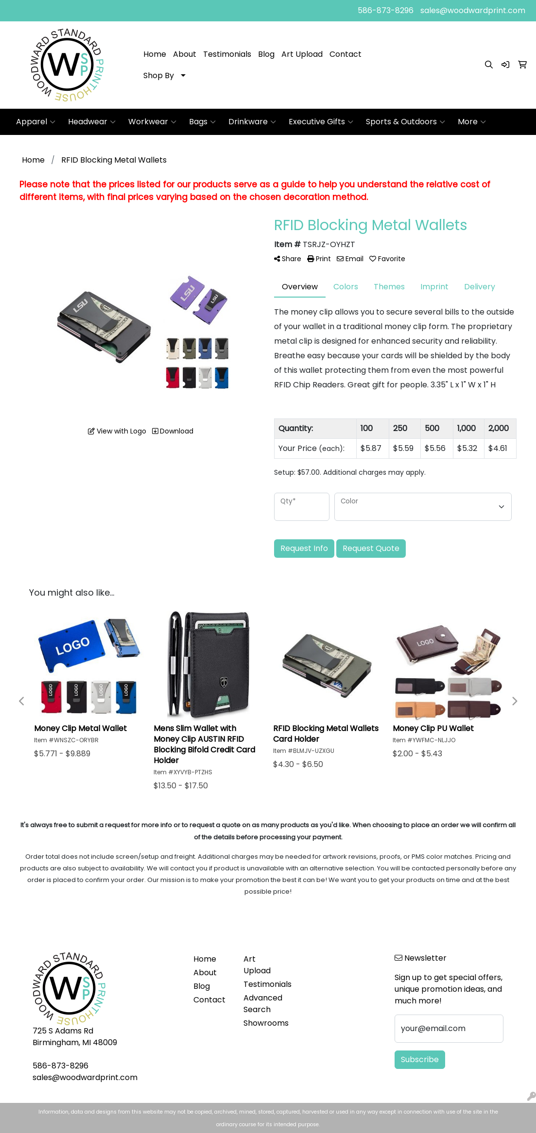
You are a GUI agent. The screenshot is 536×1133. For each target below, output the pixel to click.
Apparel (35, 122)
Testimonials (227, 54)
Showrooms (262, 1023)
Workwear (152, 122)
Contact (345, 54)
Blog (266, 54)
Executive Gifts (321, 122)
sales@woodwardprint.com (472, 10)
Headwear (92, 122)
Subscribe (420, 1059)
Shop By (158, 75)
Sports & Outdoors (405, 122)
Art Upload (302, 54)
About (184, 54)
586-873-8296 (386, 10)
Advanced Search (262, 1003)
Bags (202, 122)
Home (154, 54)
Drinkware (252, 122)
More (472, 122)
